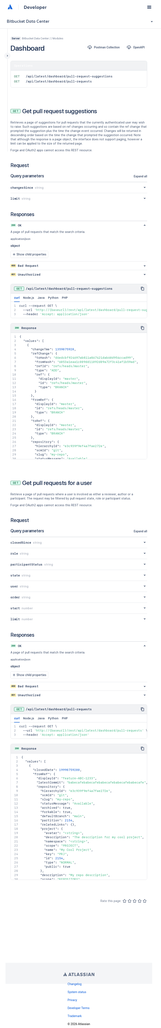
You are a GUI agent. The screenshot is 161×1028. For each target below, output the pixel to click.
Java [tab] (41, 297)
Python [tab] (53, 297)
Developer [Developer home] (35, 7)
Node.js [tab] (28, 297)
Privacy (72, 1000)
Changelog (75, 984)
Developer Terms (79, 1008)
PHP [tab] (65, 297)
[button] (149, 7)
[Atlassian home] (10, 7)
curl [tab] (17, 299)
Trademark (75, 1016)
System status (77, 992)
